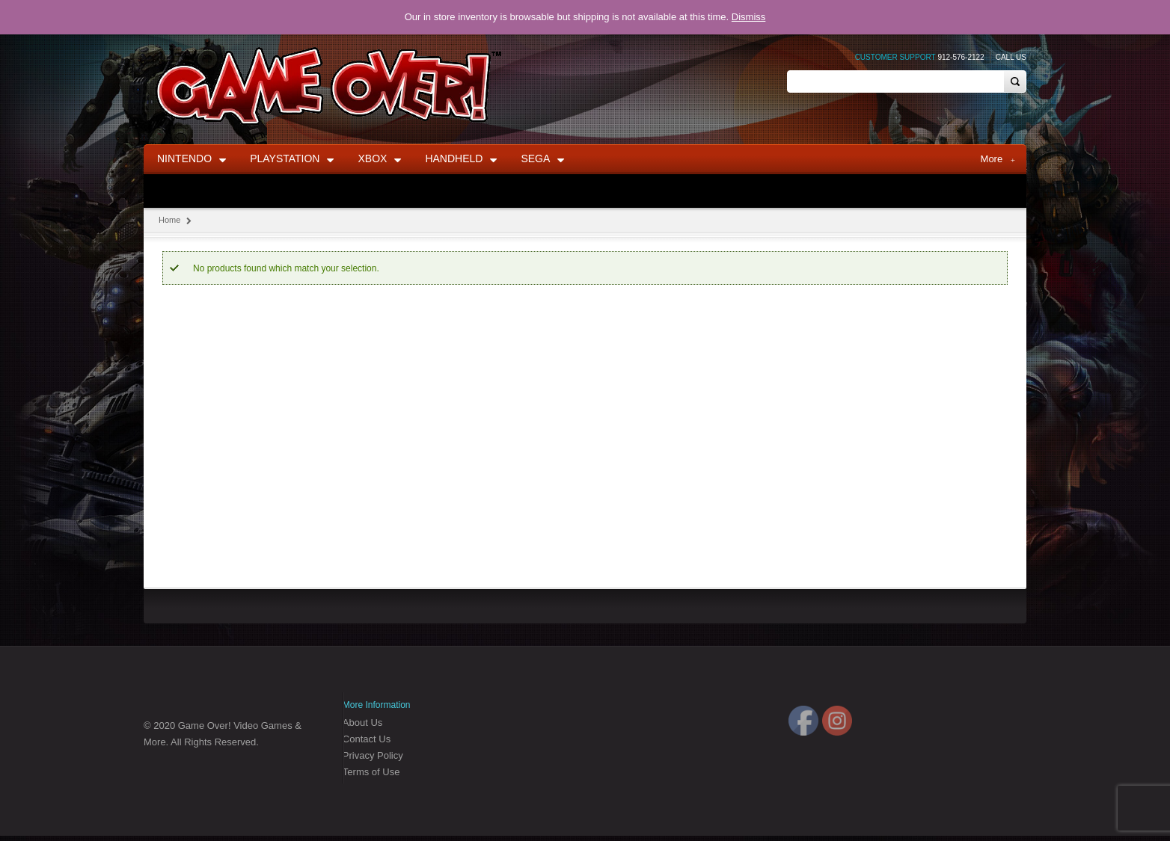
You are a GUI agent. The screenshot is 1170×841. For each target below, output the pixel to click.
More (998, 159)
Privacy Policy (373, 755)
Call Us (1011, 57)
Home (169, 219)
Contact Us (366, 739)
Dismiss (749, 16)
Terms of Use (371, 771)
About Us (362, 722)
